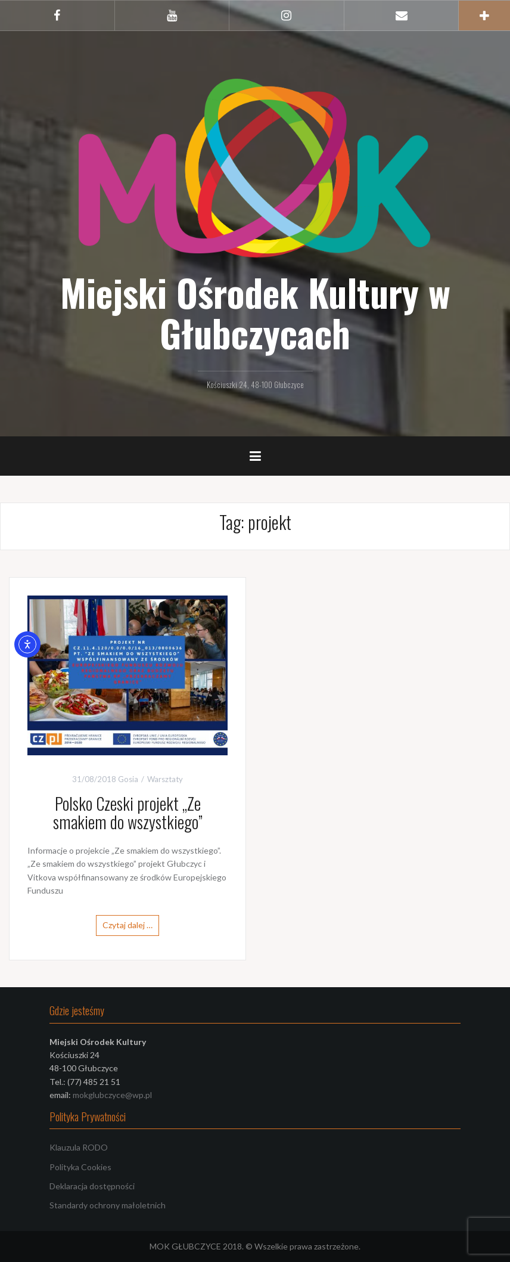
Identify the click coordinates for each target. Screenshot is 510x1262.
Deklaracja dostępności (92, 1186)
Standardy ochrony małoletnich (107, 1205)
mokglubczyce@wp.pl (112, 1095)
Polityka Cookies (80, 1167)
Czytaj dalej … (127, 925)
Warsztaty (165, 779)
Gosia (128, 779)
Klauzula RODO (78, 1147)
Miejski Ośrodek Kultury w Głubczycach (255, 312)
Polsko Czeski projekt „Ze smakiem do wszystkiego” (128, 812)
